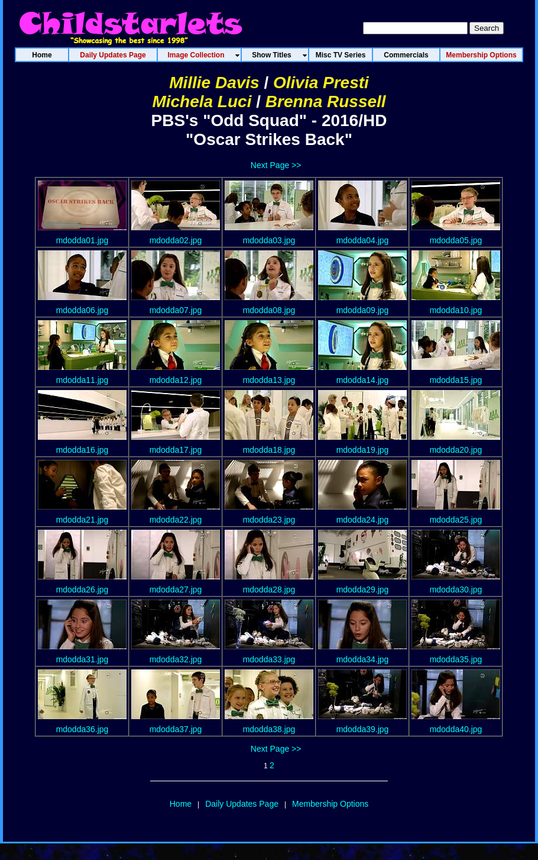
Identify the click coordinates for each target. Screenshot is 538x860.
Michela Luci (201, 101)
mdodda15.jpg (456, 380)
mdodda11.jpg (82, 380)
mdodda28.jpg (269, 589)
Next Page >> (276, 165)
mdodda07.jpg (176, 310)
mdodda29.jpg (362, 589)
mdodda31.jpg (82, 659)
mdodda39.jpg (362, 729)
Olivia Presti (321, 82)
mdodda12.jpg (176, 380)
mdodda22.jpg (176, 519)
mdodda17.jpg (176, 450)
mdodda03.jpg (269, 240)
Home (181, 804)
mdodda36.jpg (82, 729)
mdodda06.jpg (82, 310)
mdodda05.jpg (456, 240)
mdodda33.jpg (269, 659)
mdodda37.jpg (176, 729)
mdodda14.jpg (362, 380)
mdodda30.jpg (456, 589)
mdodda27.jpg (176, 589)
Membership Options (330, 804)
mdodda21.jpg (82, 519)
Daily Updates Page (241, 804)
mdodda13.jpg (269, 380)
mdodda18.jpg (269, 450)
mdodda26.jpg (82, 589)
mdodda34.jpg (362, 659)
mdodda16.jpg (82, 450)
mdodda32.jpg (176, 659)
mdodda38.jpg (269, 729)
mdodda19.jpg (362, 450)
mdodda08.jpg (269, 310)
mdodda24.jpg (362, 519)
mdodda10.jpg (456, 310)
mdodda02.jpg (176, 240)
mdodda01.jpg (82, 240)
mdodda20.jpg (456, 450)
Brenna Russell (325, 101)
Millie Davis (214, 82)
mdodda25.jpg (456, 519)
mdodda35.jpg (456, 659)
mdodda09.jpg (362, 310)
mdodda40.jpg (456, 729)
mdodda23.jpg (269, 519)
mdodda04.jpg (362, 240)
